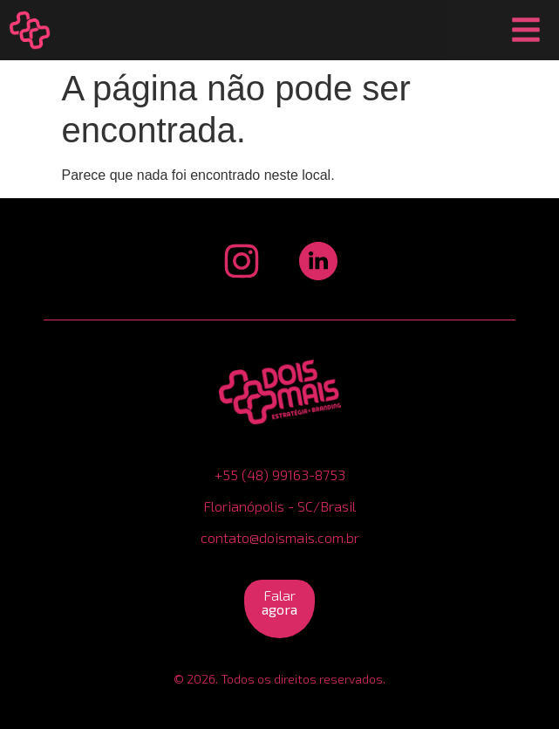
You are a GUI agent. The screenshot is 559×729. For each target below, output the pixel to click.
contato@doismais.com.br (280, 537)
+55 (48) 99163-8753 (280, 474)
